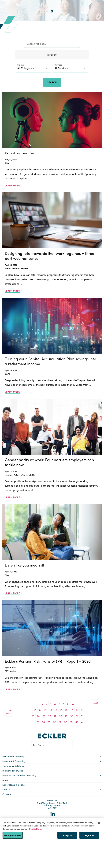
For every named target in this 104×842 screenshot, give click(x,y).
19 (66, 710)
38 (65, 722)
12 (82, 704)
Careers (6, 794)
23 (33, 716)
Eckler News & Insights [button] (13, 784)
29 (66, 716)
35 (49, 722)
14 (40, 710)
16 (50, 710)
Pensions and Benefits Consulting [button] (19, 775)
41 (82, 722)
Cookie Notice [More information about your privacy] (35, 828)
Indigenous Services (12, 770)
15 (45, 710)
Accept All (67, 835)
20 (71, 710)
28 (60, 716)
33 (38, 722)
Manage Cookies (12, 835)
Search (52, 82)
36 (54, 722)
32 (82, 716)
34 (43, 722)
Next (8, 713)
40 (76, 722)
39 (71, 722)
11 (77, 704)
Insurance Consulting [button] (13, 756)
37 (60, 722)
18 (61, 710)
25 (44, 716)
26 (49, 716)
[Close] (98, 822)
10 (72, 704)
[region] (52, 830)
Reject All (89, 835)
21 (77, 710)
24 (38, 716)
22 (82, 710)
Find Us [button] (6, 789)
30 (71, 716)
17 (56, 710)
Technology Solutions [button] (13, 765)
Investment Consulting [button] (13, 761)
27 (55, 716)
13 (35, 710)
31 (77, 716)
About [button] (5, 780)
